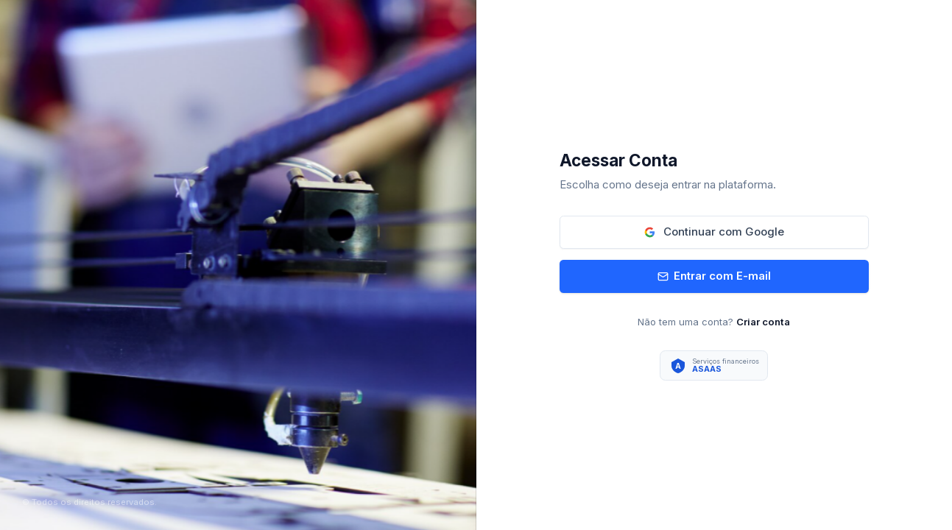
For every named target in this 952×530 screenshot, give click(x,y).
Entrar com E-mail (714, 276)
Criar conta (763, 322)
